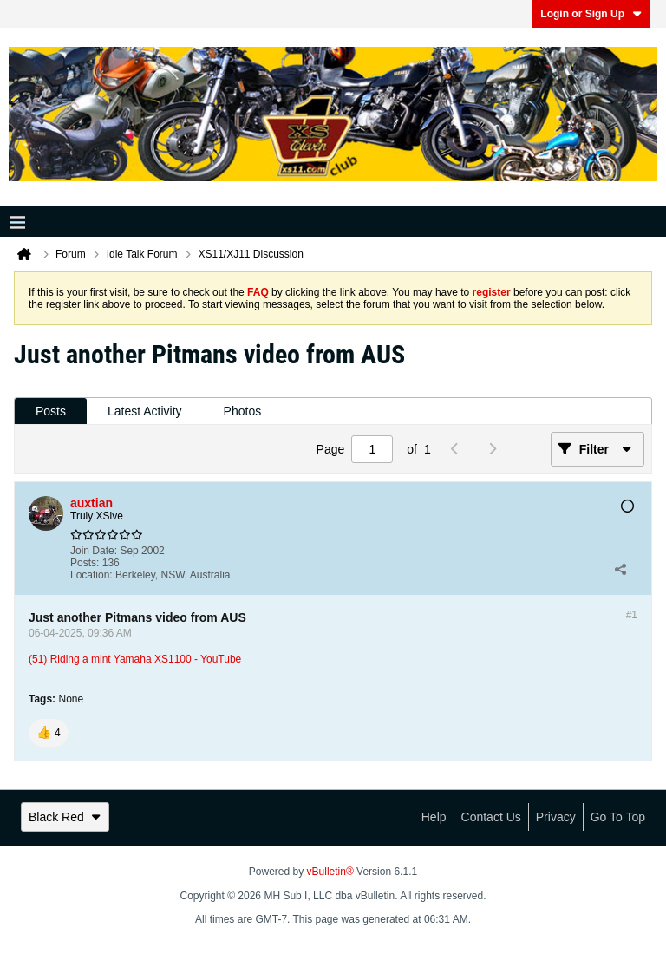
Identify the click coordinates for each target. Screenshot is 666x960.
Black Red (65, 817)
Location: (91, 575)
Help (434, 817)
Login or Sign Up (591, 14)
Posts (51, 411)
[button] (49, 733)
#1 (631, 615)
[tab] (51, 411)
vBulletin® (330, 871)
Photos (243, 411)
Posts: (84, 563)
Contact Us (491, 817)
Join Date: (93, 551)
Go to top (618, 817)
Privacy (556, 817)
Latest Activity (145, 411)
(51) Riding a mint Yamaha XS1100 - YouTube (135, 659)
